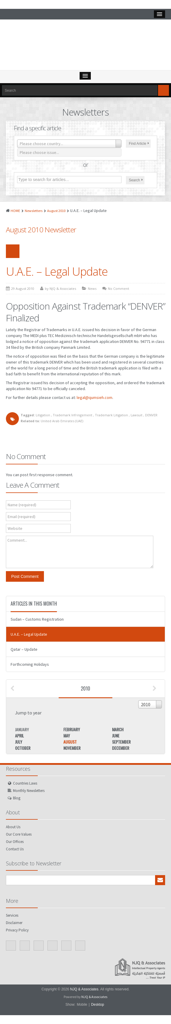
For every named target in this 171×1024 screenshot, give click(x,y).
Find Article (139, 144)
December (120, 748)
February (71, 729)
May (66, 735)
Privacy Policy (17, 930)
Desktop (97, 1004)
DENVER (151, 415)
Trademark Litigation (111, 415)
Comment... (17, 540)
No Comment (118, 288)
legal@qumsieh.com (94, 397)
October (22, 748)
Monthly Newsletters (29, 790)
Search (136, 180)
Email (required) (21, 516)
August (70, 742)
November (71, 748)
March (118, 729)
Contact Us (15, 849)
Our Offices (15, 841)
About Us (13, 826)
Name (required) (22, 504)
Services (12, 915)
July (18, 742)
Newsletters (33, 210)
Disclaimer (14, 922)
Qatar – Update (24, 649)
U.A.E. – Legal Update (57, 271)
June (115, 735)
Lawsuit (136, 415)
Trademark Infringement (72, 415)
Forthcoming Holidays (30, 664)
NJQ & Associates (84, 989)
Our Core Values (19, 834)
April (19, 735)
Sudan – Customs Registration (37, 619)
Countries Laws (25, 783)
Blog (16, 798)
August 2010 (56, 210)
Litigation (43, 415)
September (121, 742)
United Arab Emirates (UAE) (62, 421)
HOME (15, 210)
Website (15, 528)
